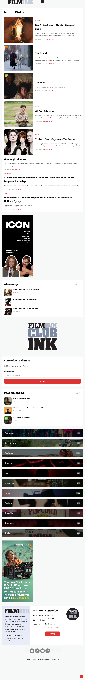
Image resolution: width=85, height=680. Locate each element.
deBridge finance (21, 667)
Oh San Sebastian (45, 111)
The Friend (41, 53)
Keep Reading (50, 39)
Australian (38, 21)
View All (78, 284)
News (37, 135)
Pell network (19, 664)
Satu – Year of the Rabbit (22, 417)
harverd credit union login (11, 669)
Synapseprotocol (8, 664)
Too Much (40, 82)
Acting (37, 107)
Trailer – (55, 139)
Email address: (42, 374)
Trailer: (21, 398)
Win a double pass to (25, 299)
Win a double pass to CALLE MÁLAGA (26, 290)
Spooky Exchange (8, 667)
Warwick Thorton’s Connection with (28, 408)
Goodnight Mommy (15, 159)
